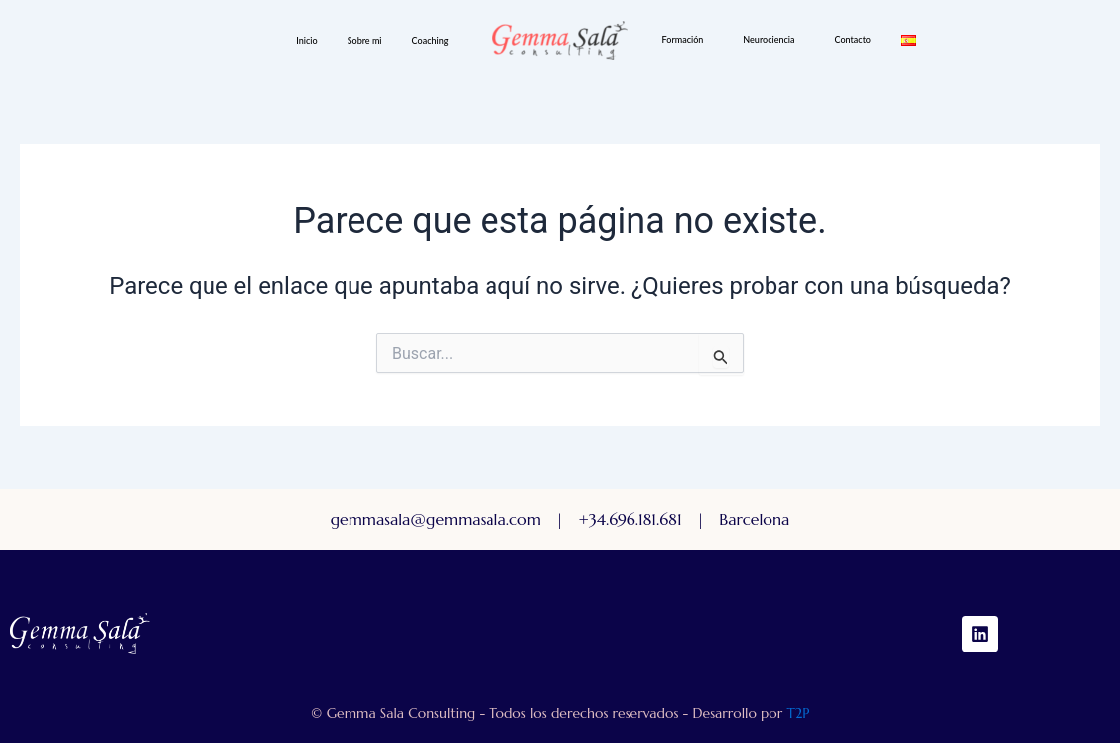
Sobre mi (365, 40)
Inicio (306, 40)
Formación (683, 39)
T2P (797, 713)
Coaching (430, 40)
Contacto (853, 39)
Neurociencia (768, 39)
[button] (435, 40)
